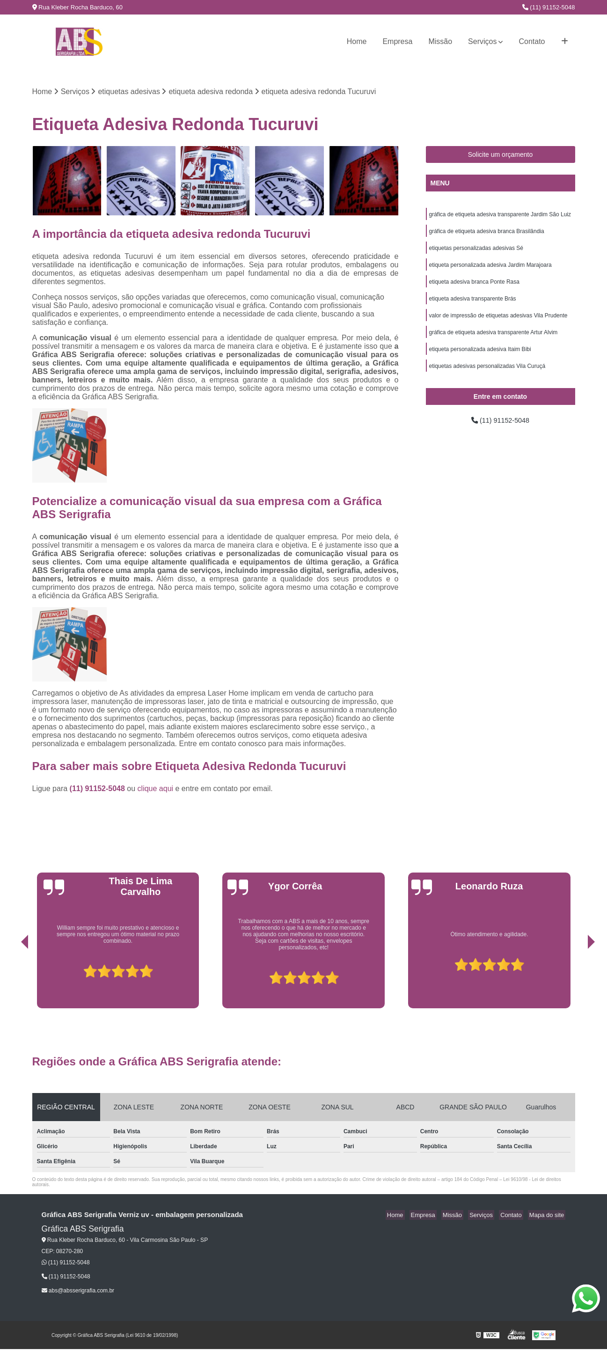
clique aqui (156, 789)
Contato (532, 41)
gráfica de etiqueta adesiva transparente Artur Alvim (493, 340)
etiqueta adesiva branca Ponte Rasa (474, 287)
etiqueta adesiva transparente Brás (472, 304)
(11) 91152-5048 (548, 7)
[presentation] (11, 978)
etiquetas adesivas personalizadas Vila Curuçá (487, 376)
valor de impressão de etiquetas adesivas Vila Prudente (498, 322)
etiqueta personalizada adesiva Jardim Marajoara (490, 269)
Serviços (482, 41)
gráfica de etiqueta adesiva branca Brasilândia (486, 233)
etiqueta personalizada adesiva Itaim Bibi (480, 358)
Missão (440, 41)
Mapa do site (548, 1215)
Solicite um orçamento (500, 155)
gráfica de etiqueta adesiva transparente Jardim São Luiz (500, 216)
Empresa (397, 41)
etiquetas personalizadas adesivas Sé (476, 251)
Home (357, 41)
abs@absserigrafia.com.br (78, 1291)
